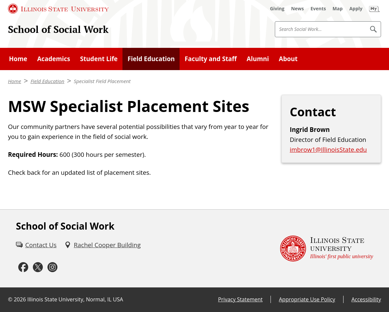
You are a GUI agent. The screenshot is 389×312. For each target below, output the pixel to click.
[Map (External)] (337, 8)
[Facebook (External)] (23, 267)
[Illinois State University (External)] (58, 8)
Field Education (151, 58)
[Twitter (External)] (38, 267)
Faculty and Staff (211, 58)
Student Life (98, 58)
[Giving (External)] (277, 8)
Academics (53, 58)
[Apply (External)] (356, 8)
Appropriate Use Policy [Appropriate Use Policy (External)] (307, 299)
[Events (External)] (318, 8)
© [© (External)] (10, 299)
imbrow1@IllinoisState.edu (328, 149)
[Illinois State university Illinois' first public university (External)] (326, 248)
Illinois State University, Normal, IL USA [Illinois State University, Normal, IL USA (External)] (75, 299)
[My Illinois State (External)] (374, 8)
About (288, 58)
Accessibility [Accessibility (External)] (366, 299)
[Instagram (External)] (52, 267)
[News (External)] (297, 8)
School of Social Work (58, 29)
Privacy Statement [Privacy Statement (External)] (240, 299)
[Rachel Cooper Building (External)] (102, 245)
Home (18, 58)
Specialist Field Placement (102, 81)
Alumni (258, 58)
